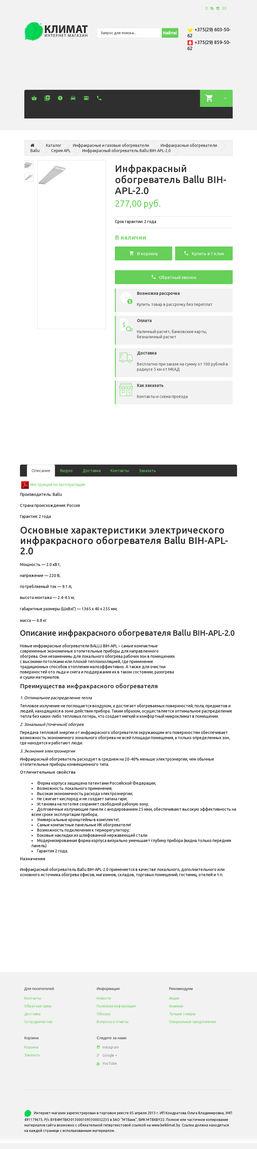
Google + (107, 1055)
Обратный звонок (174, 277)
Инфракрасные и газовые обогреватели (111, 145)
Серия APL (61, 150)
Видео (66, 470)
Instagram (108, 1047)
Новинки (176, 1006)
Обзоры (104, 1014)
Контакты (120, 470)
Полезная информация (116, 1006)
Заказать (147, 470)
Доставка (91, 470)
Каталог (53, 145)
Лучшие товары (182, 1014)
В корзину (143, 253)
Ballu (35, 150)
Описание (41, 470)
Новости (104, 998)
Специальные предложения (192, 1022)
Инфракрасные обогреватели (189, 145)
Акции (174, 998)
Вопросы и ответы (112, 1022)
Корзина (31, 1047)
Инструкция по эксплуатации (57, 484)
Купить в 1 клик (204, 253)
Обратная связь (38, 1006)
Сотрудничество (38, 1022)
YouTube (107, 1063)
